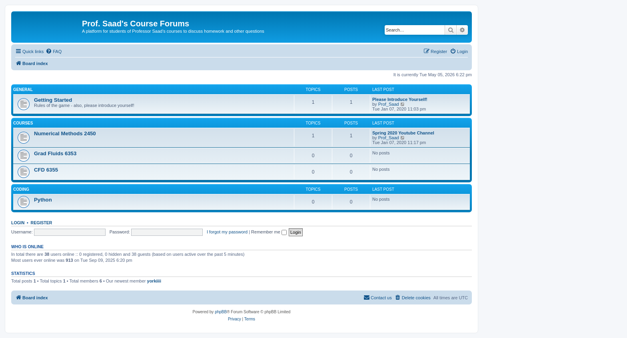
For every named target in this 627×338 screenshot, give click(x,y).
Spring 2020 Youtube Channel (403, 132)
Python (43, 200)
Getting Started (53, 100)
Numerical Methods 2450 (65, 133)
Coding (21, 189)
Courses (23, 123)
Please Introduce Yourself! (399, 99)
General (23, 89)
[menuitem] (54, 51)
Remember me (269, 231)
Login (17, 222)
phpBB (221, 312)
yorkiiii (154, 281)
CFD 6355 (46, 170)
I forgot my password (227, 231)
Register (41, 222)
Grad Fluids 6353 (55, 153)
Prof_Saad (388, 104)
